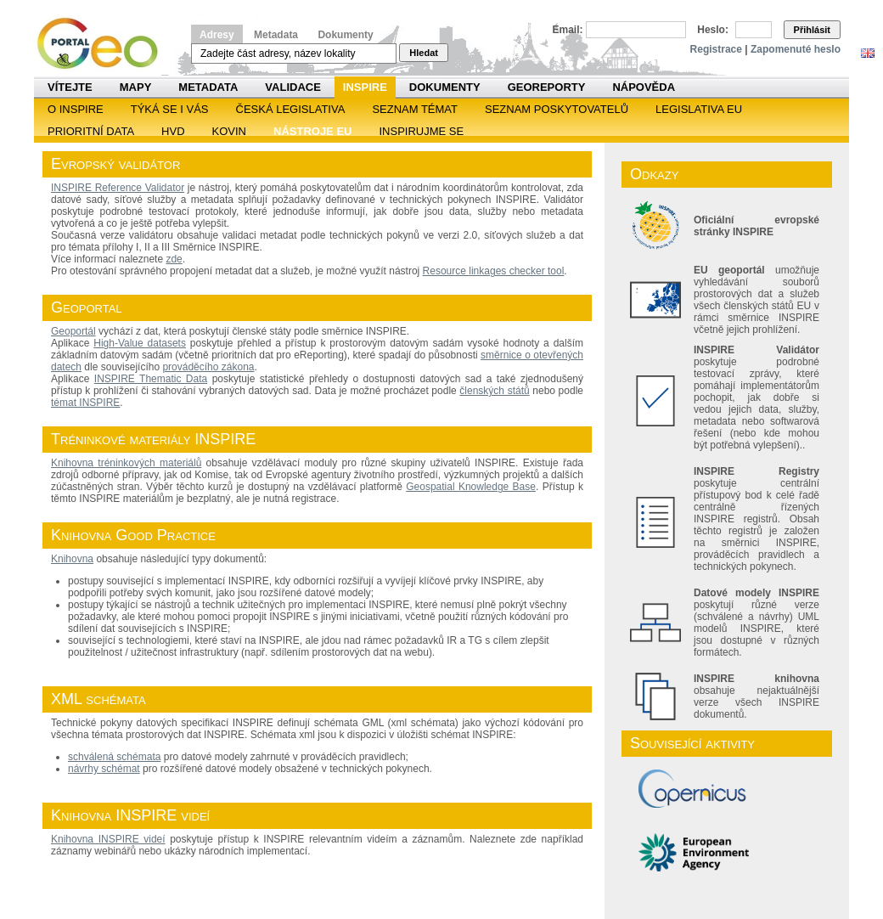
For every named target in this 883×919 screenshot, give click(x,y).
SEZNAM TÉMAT (415, 109)
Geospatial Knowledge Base (471, 487)
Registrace (716, 49)
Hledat (423, 53)
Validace (292, 87)
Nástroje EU (312, 131)
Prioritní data (91, 131)
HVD (172, 131)
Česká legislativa (291, 109)
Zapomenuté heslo (796, 49)
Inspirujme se (421, 131)
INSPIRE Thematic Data (150, 379)
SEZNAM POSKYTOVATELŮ (556, 109)
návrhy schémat (104, 769)
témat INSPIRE (85, 403)
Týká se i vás (170, 109)
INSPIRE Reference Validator (117, 188)
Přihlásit (812, 30)
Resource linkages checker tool (494, 271)
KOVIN (229, 131)
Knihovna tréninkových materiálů (126, 463)
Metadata (276, 35)
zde (174, 259)
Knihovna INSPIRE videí (108, 839)
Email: (568, 30)
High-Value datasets (139, 343)
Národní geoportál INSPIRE (104, 44)
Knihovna (72, 559)
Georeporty (547, 87)
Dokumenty (345, 35)
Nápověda (643, 87)
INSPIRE (365, 87)
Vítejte (70, 87)
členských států (494, 391)
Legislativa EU (698, 109)
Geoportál (73, 331)
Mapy (136, 87)
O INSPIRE (76, 109)
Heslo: (712, 30)
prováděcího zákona (208, 367)
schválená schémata (114, 757)
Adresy (217, 35)
